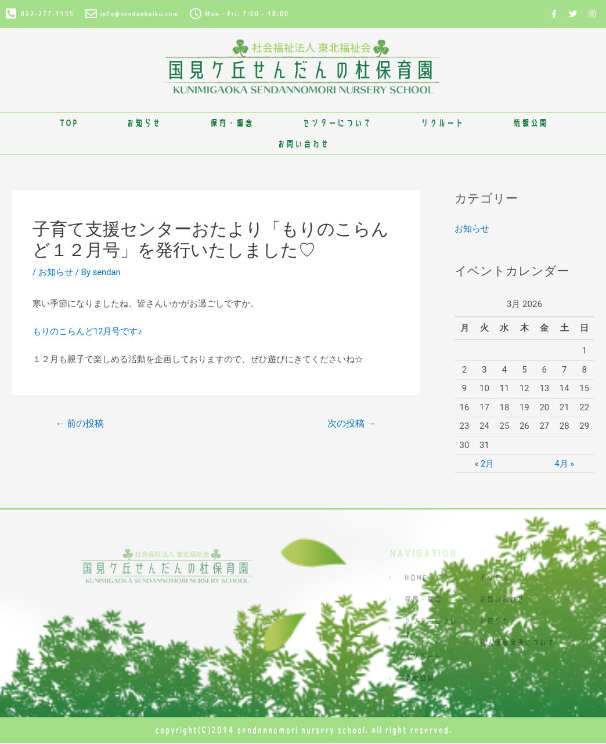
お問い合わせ (303, 144)
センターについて (336, 123)
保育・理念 (231, 123)
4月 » (564, 463)
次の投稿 (351, 423)
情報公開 (530, 123)
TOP (68, 123)
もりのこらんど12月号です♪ (87, 331)
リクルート (442, 123)
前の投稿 (80, 423)
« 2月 (484, 463)
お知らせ (143, 123)
